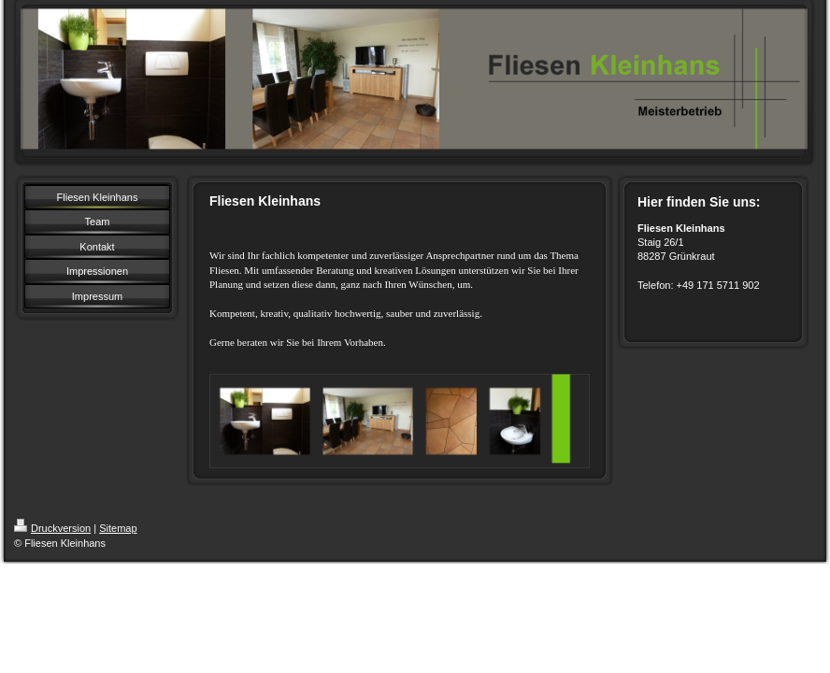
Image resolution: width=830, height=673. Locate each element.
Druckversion (52, 528)
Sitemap (117, 528)
